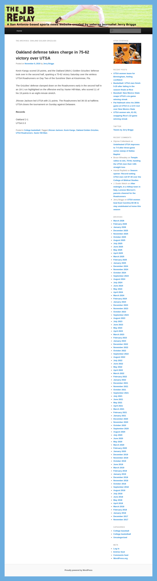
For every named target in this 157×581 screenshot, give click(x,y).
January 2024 (119, 302)
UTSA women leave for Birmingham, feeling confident (124, 76)
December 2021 (120, 383)
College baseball (121, 531)
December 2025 (120, 230)
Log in (116, 548)
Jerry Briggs (48, 64)
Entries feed (119, 552)
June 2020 (118, 438)
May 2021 (117, 402)
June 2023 (118, 324)
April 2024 (118, 292)
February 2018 (120, 510)
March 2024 (118, 295)
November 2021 (120, 386)
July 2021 (118, 396)
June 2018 (118, 497)
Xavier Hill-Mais (40, 133)
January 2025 (119, 263)
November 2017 (120, 519)
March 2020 (118, 445)
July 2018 (118, 493)
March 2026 (118, 221)
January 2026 (119, 227)
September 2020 (121, 428)
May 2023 (117, 328)
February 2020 (120, 448)
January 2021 (119, 415)
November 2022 (120, 347)
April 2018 (118, 503)
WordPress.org (120, 558)
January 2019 (119, 474)
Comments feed (120, 555)
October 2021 (119, 390)
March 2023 (118, 334)
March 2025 (118, 256)
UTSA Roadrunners (24, 133)
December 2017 (120, 516)
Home (19, 31)
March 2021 (118, 409)
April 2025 (118, 253)
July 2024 (118, 282)
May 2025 (117, 250)
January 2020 (119, 451)
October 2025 (119, 237)
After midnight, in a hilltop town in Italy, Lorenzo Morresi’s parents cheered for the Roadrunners (126, 190)
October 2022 (119, 350)
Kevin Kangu (69, 130)
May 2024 (117, 289)
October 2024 (119, 273)
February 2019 (120, 471)
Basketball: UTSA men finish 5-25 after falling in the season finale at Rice (127, 86)
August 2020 (119, 432)
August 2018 (119, 490)
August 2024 (119, 279)
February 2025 (120, 260)
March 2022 (118, 373)
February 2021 (120, 412)
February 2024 (120, 298)
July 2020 (118, 435)
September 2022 (121, 354)
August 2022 (119, 357)
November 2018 (120, 480)
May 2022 (117, 367)
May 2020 (117, 441)
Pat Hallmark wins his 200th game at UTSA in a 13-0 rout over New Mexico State (126, 105)
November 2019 (120, 458)
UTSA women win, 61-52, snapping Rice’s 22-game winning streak (125, 115)
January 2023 (119, 341)
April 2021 (118, 406)
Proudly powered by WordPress (78, 570)
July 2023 (118, 321)
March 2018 (118, 506)
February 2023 (120, 338)
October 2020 (119, 425)
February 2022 (120, 376)
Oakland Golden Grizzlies (87, 130)
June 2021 (118, 399)
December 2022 (120, 344)
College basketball (32, 130)
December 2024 (120, 266)
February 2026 (120, 224)
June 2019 (118, 464)
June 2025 (118, 247)
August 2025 (119, 240)
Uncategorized (120, 537)
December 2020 (120, 419)
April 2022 (118, 370)
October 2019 (119, 461)
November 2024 (120, 269)
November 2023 (120, 308)
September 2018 (121, 487)
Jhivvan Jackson (55, 130)
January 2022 (119, 380)
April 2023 (118, 331)
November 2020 (120, 422)
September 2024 (121, 276)
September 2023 (121, 315)
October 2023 (119, 312)
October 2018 (119, 484)
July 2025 (118, 243)
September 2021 (121, 393)
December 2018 (120, 477)
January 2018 (119, 513)
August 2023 (119, 318)
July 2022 (118, 360)
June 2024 (118, 286)
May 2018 (117, 500)
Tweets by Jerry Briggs (123, 130)
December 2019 (120, 454)
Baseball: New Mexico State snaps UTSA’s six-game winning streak (126, 96)
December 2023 (120, 305)
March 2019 (118, 467)
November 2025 (120, 234)
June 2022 (118, 364)
